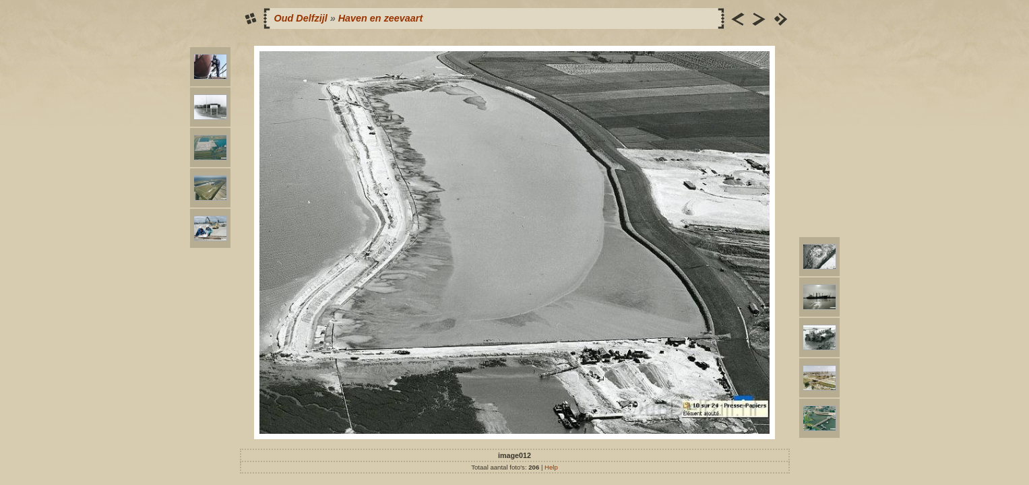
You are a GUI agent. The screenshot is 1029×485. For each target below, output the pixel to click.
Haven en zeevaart (380, 18)
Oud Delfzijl (301, 18)
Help (551, 467)
